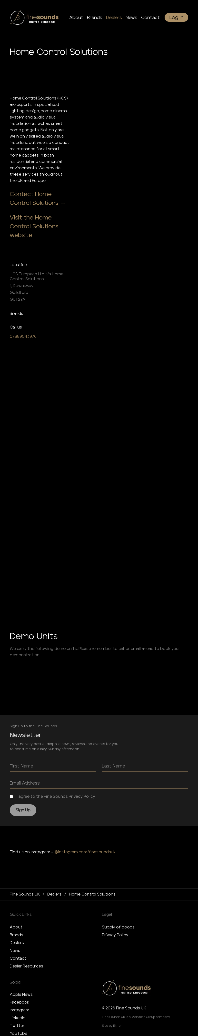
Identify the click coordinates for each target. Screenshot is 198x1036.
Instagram (19, 1010)
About (16, 927)
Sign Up (23, 810)
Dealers (17, 942)
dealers (54, 894)
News (15, 950)
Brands (16, 935)
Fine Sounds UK (25, 894)
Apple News (21, 994)
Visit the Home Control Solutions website (34, 226)
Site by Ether (112, 1025)
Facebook (19, 1002)
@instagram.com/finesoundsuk (85, 852)
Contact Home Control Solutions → (38, 198)
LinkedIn (17, 1018)
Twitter (17, 1025)
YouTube (18, 1033)
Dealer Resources (26, 966)
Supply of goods (118, 927)
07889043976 (23, 336)
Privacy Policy (115, 935)
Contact (18, 958)
